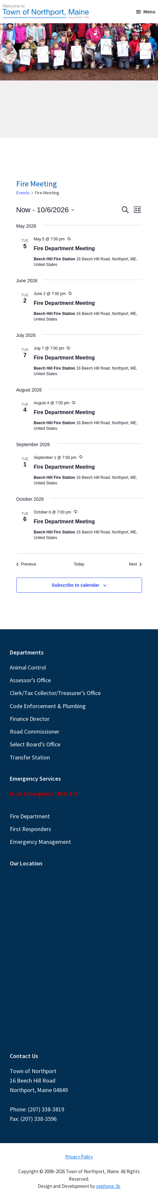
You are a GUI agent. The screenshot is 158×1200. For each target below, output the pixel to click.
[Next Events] (135, 564)
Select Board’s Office (35, 744)
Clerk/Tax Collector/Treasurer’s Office (55, 693)
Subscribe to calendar (75, 585)
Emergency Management (40, 841)
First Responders (30, 829)
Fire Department (30, 816)
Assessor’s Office (30, 680)
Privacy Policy (79, 1157)
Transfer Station (30, 757)
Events (23, 193)
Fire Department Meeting (64, 248)
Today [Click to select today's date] (79, 564)
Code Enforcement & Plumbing (48, 706)
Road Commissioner (34, 731)
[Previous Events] (26, 564)
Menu (149, 11)
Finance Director (30, 718)
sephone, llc (108, 1186)
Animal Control (28, 667)
